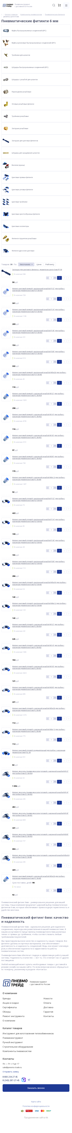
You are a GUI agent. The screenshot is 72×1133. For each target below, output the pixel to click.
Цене (39, 264)
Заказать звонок (36, 1088)
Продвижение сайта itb (36, 1117)
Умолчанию (25, 264)
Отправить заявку (11, 1071)
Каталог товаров (12, 1028)
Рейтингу (49, 264)
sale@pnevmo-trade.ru (12, 1067)
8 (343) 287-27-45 (11, 1080)
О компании (10, 993)
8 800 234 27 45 (10, 1076)
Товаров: (5, 264)
